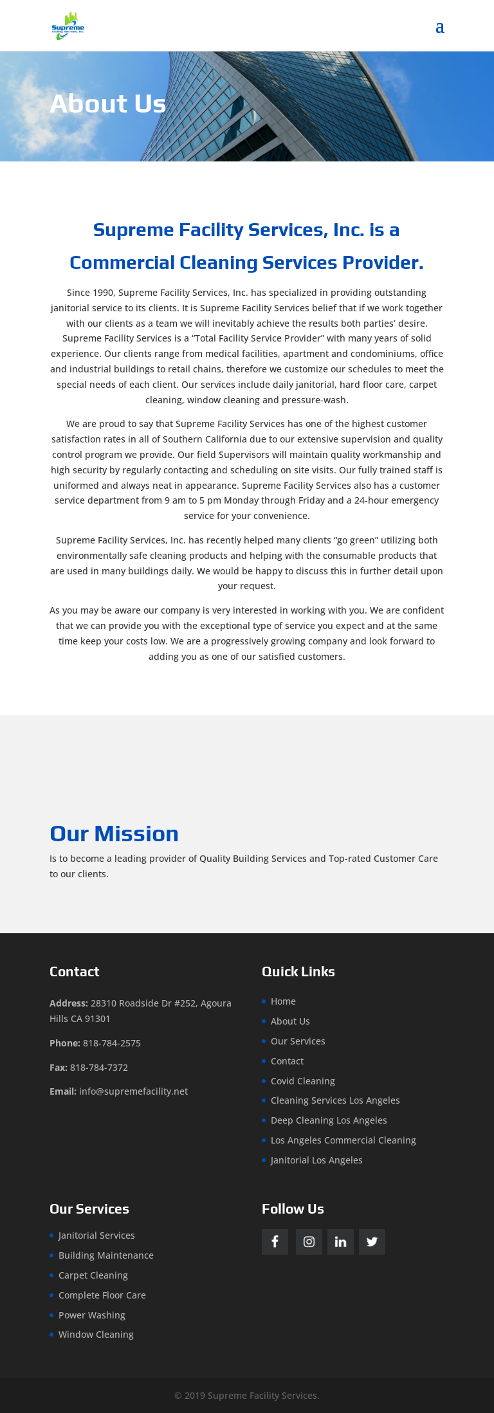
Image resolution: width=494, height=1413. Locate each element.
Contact (287, 1061)
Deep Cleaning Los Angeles (329, 1120)
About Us (290, 1021)
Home (283, 1001)
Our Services (298, 1041)
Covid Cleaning (303, 1081)
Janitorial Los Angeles (317, 1160)
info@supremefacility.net (133, 1091)
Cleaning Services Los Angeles (335, 1100)
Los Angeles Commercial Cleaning (343, 1140)
